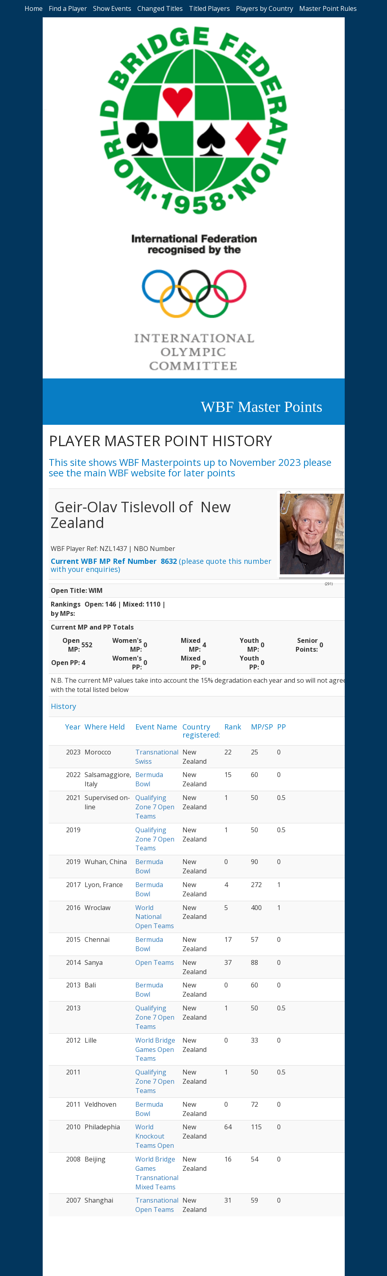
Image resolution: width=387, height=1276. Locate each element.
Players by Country (264, 8)
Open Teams (154, 962)
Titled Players (209, 8)
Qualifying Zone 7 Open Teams (154, 807)
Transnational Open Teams (156, 1205)
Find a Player (68, 8)
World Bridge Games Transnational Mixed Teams (156, 1173)
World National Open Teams (154, 917)
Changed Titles (160, 8)
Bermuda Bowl (149, 779)
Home (34, 8)
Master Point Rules (328, 8)
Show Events (112, 8)
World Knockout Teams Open (154, 1136)
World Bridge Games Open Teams (155, 1049)
